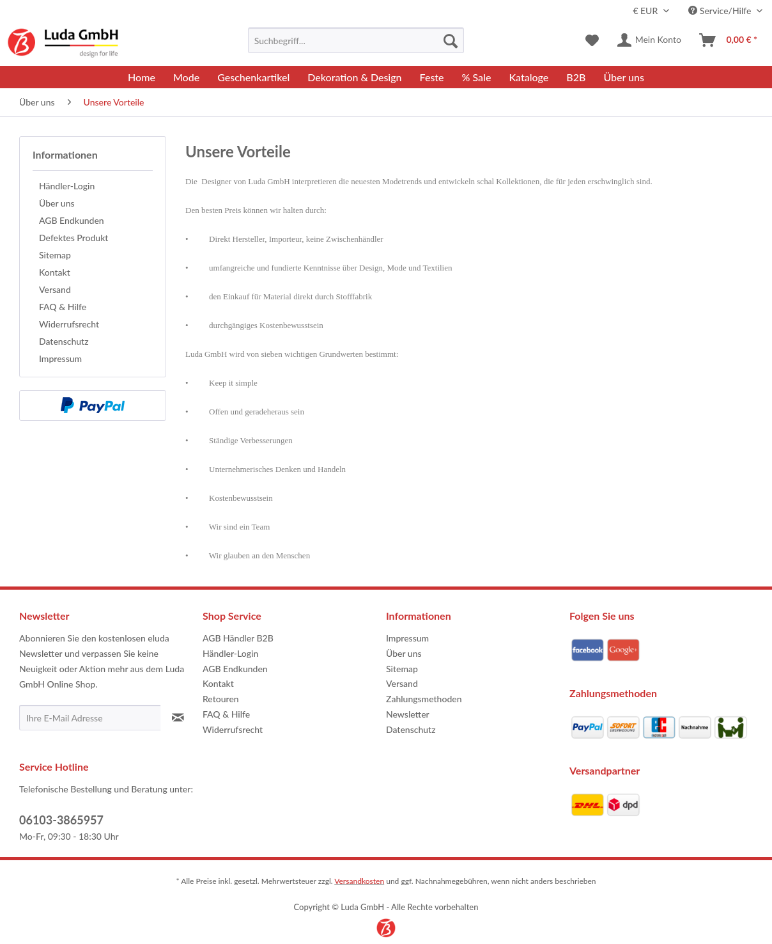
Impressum (60, 358)
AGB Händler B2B (238, 638)
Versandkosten (359, 881)
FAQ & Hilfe (62, 306)
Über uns (57, 203)
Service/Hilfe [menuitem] (720, 10)
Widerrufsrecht (69, 324)
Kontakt (54, 272)
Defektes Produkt (73, 237)
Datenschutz (64, 341)
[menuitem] (356, 40)
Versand (55, 289)
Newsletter (407, 714)
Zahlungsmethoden (424, 698)
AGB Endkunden (71, 220)
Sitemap (55, 254)
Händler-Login (67, 185)
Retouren (221, 698)
